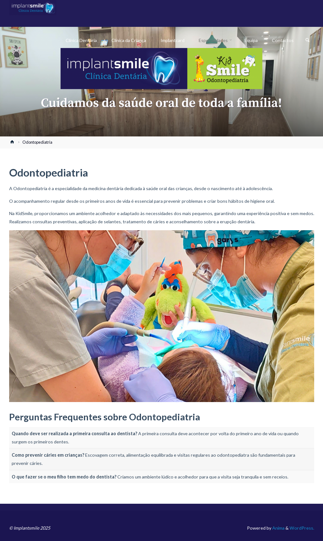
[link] (307, 40)
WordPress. (302, 528)
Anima (278, 528)
